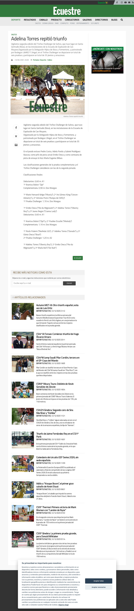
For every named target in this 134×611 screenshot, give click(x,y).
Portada (36, 60)
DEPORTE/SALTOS (43, 311)
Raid (57, 23)
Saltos (38, 23)
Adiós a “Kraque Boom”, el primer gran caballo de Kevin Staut (55, 485)
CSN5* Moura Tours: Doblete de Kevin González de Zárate (55, 385)
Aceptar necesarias (99, 587)
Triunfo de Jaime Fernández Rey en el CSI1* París (57, 435)
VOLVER (77, 258)
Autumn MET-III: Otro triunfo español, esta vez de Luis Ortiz (57, 306)
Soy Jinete (95, 23)
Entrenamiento (83, 23)
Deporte (43, 60)
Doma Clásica (47, 23)
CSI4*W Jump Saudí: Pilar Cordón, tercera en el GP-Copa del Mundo (57, 359)
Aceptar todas (99, 581)
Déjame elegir (63, 605)
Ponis (72, 23)
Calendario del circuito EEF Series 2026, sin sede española (57, 458)
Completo (64, 23)
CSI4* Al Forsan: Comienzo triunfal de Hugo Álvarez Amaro (57, 335)
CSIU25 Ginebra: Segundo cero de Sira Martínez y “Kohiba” (54, 411)
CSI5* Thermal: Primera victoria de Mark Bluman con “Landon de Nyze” (56, 508)
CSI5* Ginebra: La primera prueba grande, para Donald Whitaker (56, 534)
